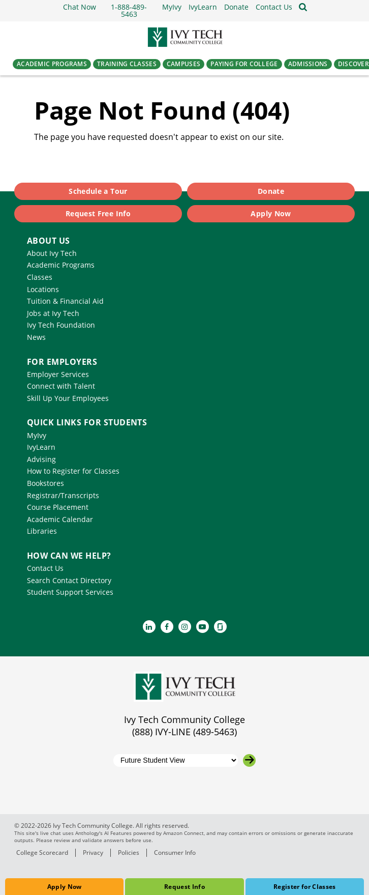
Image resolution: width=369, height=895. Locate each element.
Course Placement (57, 507)
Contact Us (45, 568)
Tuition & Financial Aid (65, 301)
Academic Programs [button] (52, 64)
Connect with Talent (61, 386)
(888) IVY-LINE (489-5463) (184, 732)
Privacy (93, 852)
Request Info (184, 886)
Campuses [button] (183, 64)
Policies (128, 852)
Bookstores (45, 483)
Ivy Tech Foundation (61, 325)
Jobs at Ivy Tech (53, 313)
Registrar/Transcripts (63, 495)
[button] (274, 7)
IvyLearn (41, 447)
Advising (41, 459)
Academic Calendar (60, 519)
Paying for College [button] (244, 64)
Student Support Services (70, 592)
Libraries (42, 531)
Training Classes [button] (127, 64)
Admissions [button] (308, 64)
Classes (39, 277)
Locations (43, 289)
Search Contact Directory (69, 580)
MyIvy (36, 435)
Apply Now (64, 886)
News (36, 337)
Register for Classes (304, 886)
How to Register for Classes (73, 471)
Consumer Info (175, 852)
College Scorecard (42, 852)
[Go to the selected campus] (249, 760)
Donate (271, 191)
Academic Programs (61, 265)
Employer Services (58, 374)
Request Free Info (98, 213)
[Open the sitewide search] (303, 7)
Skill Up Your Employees (68, 398)
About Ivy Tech (52, 253)
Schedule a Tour (98, 191)
